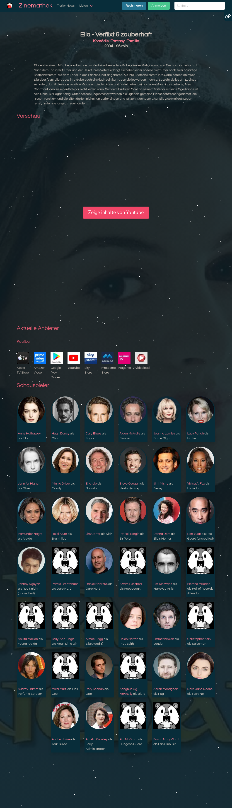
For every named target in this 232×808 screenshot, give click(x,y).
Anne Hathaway (29, 433)
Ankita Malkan (28, 639)
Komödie (101, 41)
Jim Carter (93, 533)
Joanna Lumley (164, 433)
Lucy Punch (195, 433)
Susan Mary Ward (166, 739)
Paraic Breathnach (65, 584)
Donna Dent (161, 533)
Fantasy (117, 41)
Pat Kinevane (162, 584)
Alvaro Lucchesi (131, 584)
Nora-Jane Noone (200, 689)
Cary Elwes (93, 433)
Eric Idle (91, 483)
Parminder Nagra (30, 533)
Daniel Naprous (97, 584)
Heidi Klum (59, 533)
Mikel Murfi (59, 689)
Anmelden (158, 5)
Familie (132, 41)
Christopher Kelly (199, 639)
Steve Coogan (130, 483)
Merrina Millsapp (198, 584)
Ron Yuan (194, 533)
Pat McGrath (129, 739)
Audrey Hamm (28, 689)
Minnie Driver (61, 483)
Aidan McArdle (130, 433)
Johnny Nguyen (29, 584)
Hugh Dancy (61, 433)
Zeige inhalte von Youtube (116, 212)
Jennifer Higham (29, 483)
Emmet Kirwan (163, 639)
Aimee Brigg (94, 639)
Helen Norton (129, 639)
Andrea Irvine (61, 739)
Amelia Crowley (96, 739)
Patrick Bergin (130, 533)
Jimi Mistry (160, 483)
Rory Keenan (95, 689)
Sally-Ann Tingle (63, 639)
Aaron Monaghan (165, 689)
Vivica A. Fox (196, 483)
